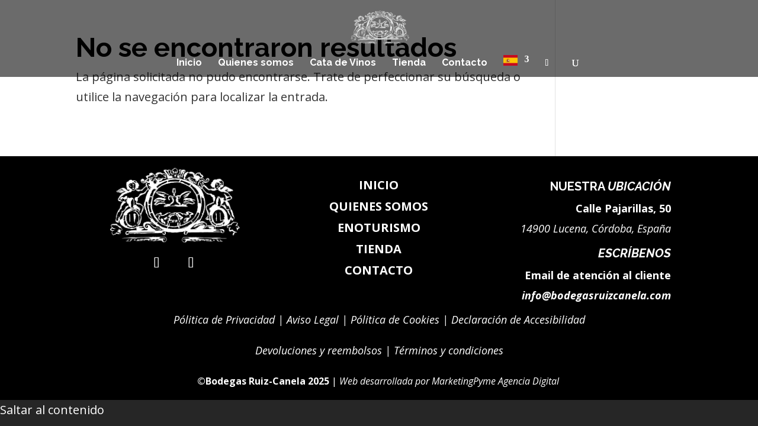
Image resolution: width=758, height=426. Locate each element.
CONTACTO (379, 270)
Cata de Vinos (343, 63)
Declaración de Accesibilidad (518, 319)
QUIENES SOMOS (378, 206)
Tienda (409, 63)
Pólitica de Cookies (395, 319)
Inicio (189, 63)
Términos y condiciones (448, 350)
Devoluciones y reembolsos (318, 350)
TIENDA (379, 249)
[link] (430, 381)
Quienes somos (256, 63)
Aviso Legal (311, 319)
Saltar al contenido (52, 410)
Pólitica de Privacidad (224, 319)
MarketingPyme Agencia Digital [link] (496, 381)
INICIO (379, 185)
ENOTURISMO (379, 227)
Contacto (464, 63)
